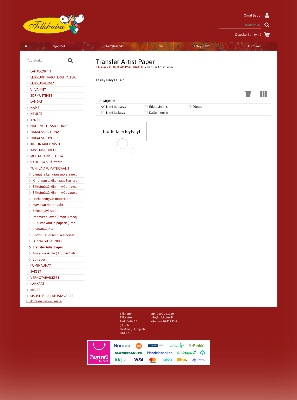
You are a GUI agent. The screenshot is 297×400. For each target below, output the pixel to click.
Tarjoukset (58, 46)
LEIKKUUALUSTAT (41, 83)
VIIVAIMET (36, 90)
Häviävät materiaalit (45, 205)
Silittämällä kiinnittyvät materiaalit (53, 187)
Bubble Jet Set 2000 (45, 241)
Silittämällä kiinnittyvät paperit (53, 193)
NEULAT (34, 114)
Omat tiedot (257, 15)
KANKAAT (35, 284)
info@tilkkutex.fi (162, 317)
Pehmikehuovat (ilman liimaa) (52, 217)
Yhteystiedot (202, 46)
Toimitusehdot (115, 46)
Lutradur (36, 260)
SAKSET (33, 271)
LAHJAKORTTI (38, 71)
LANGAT (34, 102)
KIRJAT (33, 290)
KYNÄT (33, 120)
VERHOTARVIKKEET (42, 278)
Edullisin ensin (157, 106)
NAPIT (33, 108)
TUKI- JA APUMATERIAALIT (48, 168)
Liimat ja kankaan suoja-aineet (53, 174)
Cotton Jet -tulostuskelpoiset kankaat (53, 235)
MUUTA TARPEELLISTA (44, 156)
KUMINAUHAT (38, 266)
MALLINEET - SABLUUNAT (47, 126)
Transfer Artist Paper (45, 247)
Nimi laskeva (113, 112)
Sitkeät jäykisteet (43, 211)
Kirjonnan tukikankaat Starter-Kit (53, 181)
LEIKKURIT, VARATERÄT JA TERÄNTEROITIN (52, 77)
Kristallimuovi (40, 229)
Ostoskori (254, 46)
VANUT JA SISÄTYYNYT (45, 162)
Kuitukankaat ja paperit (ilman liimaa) (53, 223)
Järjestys (107, 101)
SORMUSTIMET (39, 96)
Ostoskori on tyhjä (253, 34)
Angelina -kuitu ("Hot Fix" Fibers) (53, 253)
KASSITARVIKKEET (41, 150)
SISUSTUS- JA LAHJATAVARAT (49, 296)
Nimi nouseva (113, 106)
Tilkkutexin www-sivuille (44, 301)
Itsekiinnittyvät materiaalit (49, 199)
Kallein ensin (156, 112)
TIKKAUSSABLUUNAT (43, 132)
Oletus (194, 106)
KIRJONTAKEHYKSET (43, 144)
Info (160, 46)
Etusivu (101, 67)
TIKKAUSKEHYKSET (42, 138)
